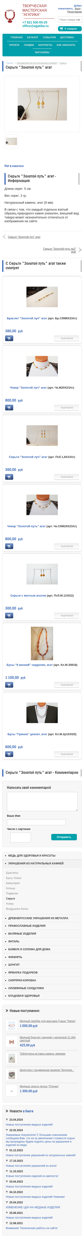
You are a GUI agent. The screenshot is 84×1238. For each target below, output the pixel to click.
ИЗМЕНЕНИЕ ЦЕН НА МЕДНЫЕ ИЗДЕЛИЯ (33, 1207)
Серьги (63, 63)
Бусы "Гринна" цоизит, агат (27, 734)
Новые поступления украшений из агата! (31, 1165)
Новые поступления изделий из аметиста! (32, 1176)
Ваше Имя (13, 815)
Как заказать (66, 45)
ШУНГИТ (14, 964)
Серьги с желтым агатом (28, 595)
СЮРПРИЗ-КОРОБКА (22, 980)
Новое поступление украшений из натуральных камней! (41, 1155)
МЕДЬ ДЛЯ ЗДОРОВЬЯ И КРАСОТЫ (31, 855)
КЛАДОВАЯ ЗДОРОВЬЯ (23, 995)
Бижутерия (13, 883)
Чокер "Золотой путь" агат (26, 526)
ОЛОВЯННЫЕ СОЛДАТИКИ (26, 988)
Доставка (67, 37)
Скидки (29, 45)
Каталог (33, 37)
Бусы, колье (13, 878)
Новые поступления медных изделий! (29, 1124)
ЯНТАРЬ (13, 941)
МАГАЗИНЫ (42, 52)
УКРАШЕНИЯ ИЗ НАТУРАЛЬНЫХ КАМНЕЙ (37, 63)
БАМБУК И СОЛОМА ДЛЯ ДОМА (29, 949)
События (49, 37)
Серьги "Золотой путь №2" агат (59, 250)
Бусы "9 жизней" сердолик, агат (30, 665)
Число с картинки (18, 829)
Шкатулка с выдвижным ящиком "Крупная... (47, 1070)
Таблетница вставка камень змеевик (42, 1053)
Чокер (9, 903)
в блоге (28, 1111)
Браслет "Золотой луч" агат (27, 318)
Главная (16, 37)
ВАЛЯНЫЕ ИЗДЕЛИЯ (22, 933)
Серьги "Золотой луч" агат (24, 237)
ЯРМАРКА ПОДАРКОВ (23, 972)
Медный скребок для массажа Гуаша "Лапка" (48, 1021)
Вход (77, 8)
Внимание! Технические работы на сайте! (32, 1228)
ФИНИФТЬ (15, 957)
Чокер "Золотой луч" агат (28, 387)
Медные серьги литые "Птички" (39, 1086)
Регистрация (74, 11)
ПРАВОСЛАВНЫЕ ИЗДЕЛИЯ (26, 925)
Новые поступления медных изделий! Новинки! (35, 1196)
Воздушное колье (17, 908)
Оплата (14, 45)
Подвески (12, 893)
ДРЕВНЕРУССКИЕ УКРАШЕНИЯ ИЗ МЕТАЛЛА (38, 918)
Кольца (10, 888)
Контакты (45, 45)
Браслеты (12, 872)
